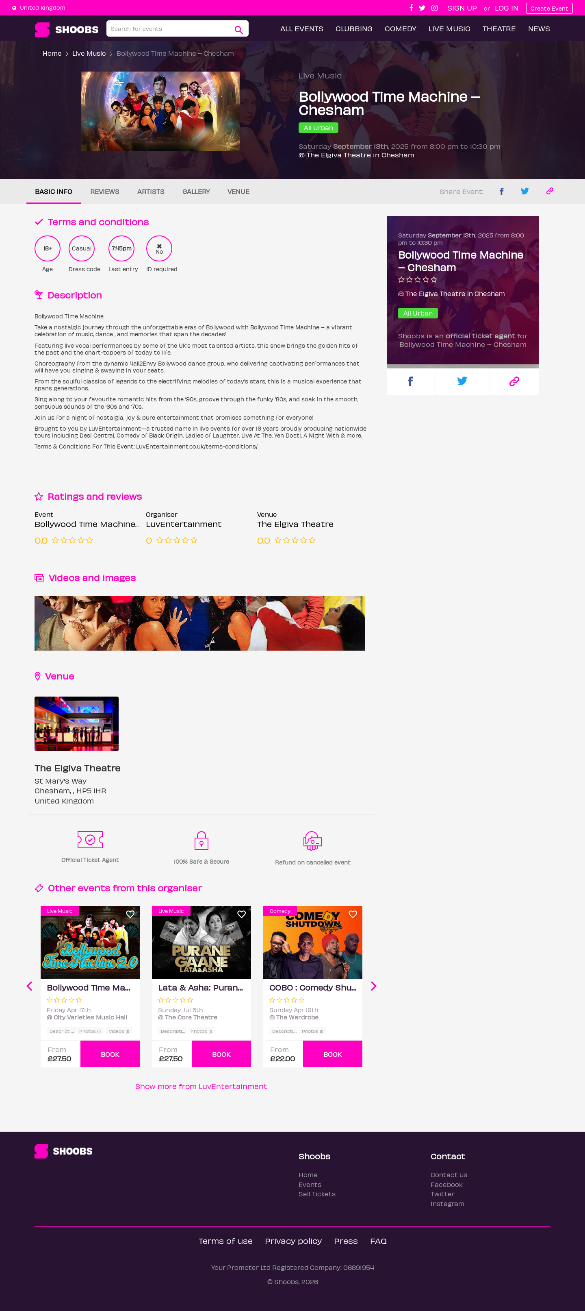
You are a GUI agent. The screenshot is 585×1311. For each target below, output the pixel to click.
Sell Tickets (317, 1194)
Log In (506, 7)
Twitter (443, 1194)
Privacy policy (293, 1240)
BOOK (110, 1054)
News (539, 28)
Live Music (449, 28)
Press (346, 1240)
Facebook (447, 1184)
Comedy (400, 28)
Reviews (104, 191)
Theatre (499, 28)
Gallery (196, 191)
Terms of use (226, 1240)
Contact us (449, 1174)
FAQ (378, 1240)
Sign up (462, 7)
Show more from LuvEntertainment (201, 1086)
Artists (151, 191)
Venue (238, 191)
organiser (180, 887)
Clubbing (354, 28)
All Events (301, 28)
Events (310, 1184)
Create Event (549, 8)
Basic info (53, 191)
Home (52, 53)
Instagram (447, 1203)
